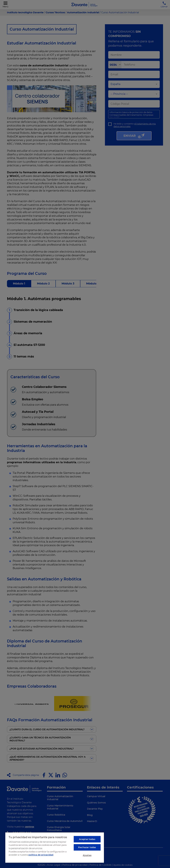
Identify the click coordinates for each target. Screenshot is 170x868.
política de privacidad (40, 854)
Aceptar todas (87, 839)
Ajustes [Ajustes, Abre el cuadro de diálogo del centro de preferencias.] (87, 855)
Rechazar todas (87, 847)
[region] (54, 847)
